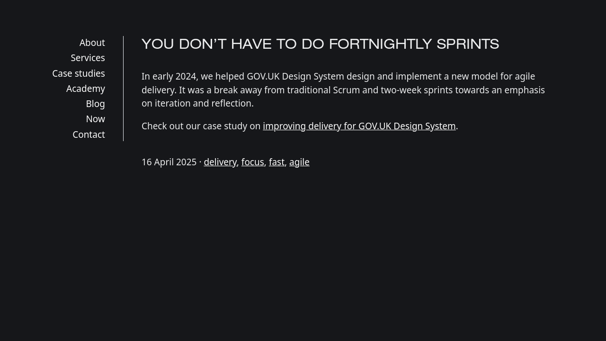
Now (95, 119)
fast (277, 162)
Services (88, 58)
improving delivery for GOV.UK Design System (359, 126)
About (92, 42)
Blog (95, 104)
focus (252, 162)
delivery (220, 162)
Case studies (78, 73)
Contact (88, 134)
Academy (85, 88)
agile (299, 162)
